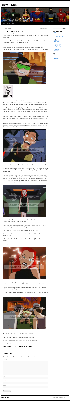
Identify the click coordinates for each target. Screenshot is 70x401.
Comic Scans (56, 40)
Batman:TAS (57, 45)
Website (4, 385)
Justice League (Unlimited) (59, 46)
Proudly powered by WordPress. (59, 397)
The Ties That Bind (44, 28)
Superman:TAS (57, 49)
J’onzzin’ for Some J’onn (58, 36)
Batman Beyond (15, 340)
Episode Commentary (23, 340)
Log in (55, 54)
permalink (35, 340)
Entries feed (56, 55)
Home (4, 23)
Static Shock (57, 48)
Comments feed (56, 57)
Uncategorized (56, 50)
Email (4, 380)
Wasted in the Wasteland (58, 33)
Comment (5, 359)
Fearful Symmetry (7, 28)
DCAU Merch (56, 41)
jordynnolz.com (9, 5)
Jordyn (15, 33)
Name (4, 376)
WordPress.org (56, 58)
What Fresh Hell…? (11, 23)
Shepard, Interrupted (57, 35)
